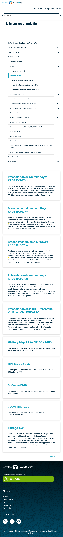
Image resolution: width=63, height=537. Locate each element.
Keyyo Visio (12, 161)
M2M (5, 502)
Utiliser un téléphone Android (19, 117)
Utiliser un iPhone (15, 113)
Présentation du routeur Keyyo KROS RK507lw (27, 277)
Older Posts (55, 456)
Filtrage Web (16, 428)
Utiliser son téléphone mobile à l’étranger (23, 108)
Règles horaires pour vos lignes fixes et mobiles (25, 152)
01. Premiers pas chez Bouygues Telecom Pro (22, 43)
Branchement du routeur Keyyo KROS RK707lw (28, 210)
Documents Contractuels (38, 531)
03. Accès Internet (14, 52)
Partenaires (7, 505)
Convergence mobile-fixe (18, 71)
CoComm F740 (17, 385)
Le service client (15, 131)
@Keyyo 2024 (9, 531)
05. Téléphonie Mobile (15, 62)
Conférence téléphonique (18, 122)
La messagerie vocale (17, 94)
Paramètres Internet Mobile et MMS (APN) (25, 89)
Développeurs (8, 499)
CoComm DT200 (18, 406)
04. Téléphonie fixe (14, 57)
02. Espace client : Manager (17, 47)
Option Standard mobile (17, 141)
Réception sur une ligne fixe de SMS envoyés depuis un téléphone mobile (31, 146)
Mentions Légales (21, 531)
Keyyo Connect (13, 157)
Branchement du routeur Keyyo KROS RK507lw (28, 243)
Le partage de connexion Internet (23, 80)
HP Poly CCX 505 (19, 363)
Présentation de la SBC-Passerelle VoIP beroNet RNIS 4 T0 (30, 310)
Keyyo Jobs (7, 508)
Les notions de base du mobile (19, 99)
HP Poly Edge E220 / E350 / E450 (30, 342)
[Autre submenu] (36, 8)
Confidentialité (53, 531)
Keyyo (5, 496)
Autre (34, 9)
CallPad (12, 66)
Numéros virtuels (15, 136)
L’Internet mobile (15, 75)
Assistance (32, 533)
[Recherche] (58, 15)
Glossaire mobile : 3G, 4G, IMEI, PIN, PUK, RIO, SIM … (26, 127)
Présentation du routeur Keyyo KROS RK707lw (27, 178)
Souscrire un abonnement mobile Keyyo (23, 103)
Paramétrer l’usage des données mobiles (25, 85)
